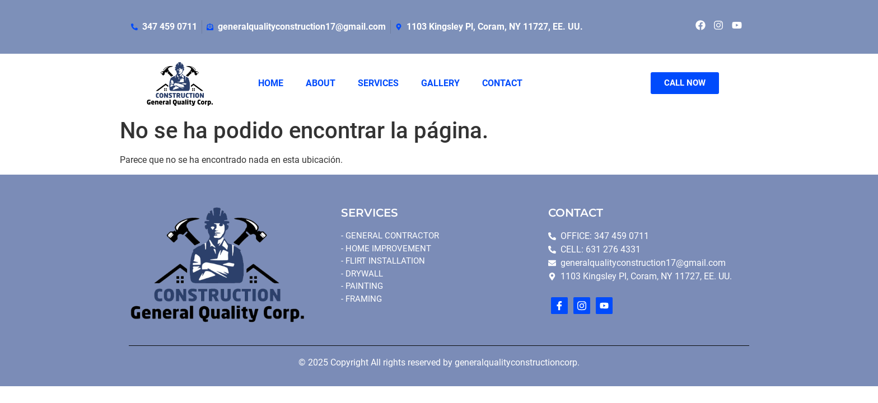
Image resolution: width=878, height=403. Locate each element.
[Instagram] (581, 305)
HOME (270, 83)
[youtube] (604, 305)
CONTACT (502, 83)
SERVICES (378, 83)
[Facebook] (559, 305)
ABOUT (320, 83)
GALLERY (440, 83)
